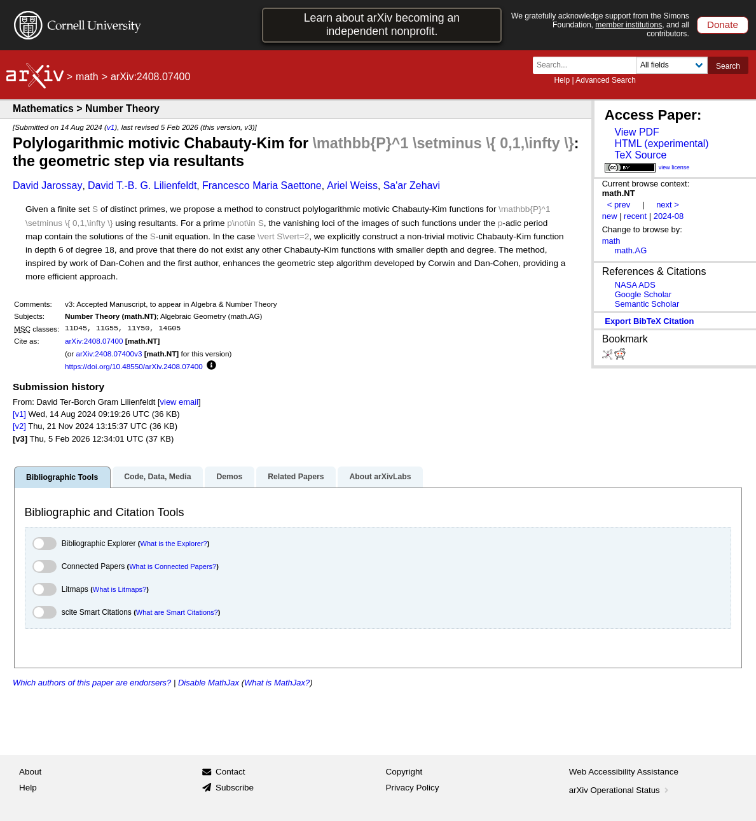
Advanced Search (605, 80)
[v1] (19, 414)
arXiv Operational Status (620, 790)
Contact (230, 771)
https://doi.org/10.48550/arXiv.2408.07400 (134, 366)
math (87, 76)
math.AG (630, 250)
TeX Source (640, 155)
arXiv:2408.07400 (94, 341)
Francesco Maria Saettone (262, 185)
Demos (229, 476)
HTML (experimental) (661, 143)
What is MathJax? (277, 682)
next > (667, 204)
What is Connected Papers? (172, 566)
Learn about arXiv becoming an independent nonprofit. (382, 24)
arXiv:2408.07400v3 (109, 353)
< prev (618, 204)
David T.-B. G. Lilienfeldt (142, 185)
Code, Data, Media (157, 476)
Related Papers (296, 476)
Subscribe (235, 787)
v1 (110, 127)
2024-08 (669, 216)
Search (728, 66)
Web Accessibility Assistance (623, 771)
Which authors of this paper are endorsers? (92, 682)
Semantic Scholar (647, 304)
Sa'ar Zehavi (411, 185)
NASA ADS (635, 285)
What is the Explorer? (174, 543)
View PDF (636, 132)
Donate (722, 24)
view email (179, 402)
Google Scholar (643, 294)
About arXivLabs (380, 476)
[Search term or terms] (588, 65)
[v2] (19, 426)
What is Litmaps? (119, 589)
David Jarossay (47, 185)
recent (635, 216)
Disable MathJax (208, 682)
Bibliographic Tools (62, 477)
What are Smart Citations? (177, 612)
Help (562, 80)
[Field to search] (672, 65)
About (30, 771)
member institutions (628, 24)
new (609, 216)
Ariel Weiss (352, 185)
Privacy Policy (412, 787)
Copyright (404, 771)
